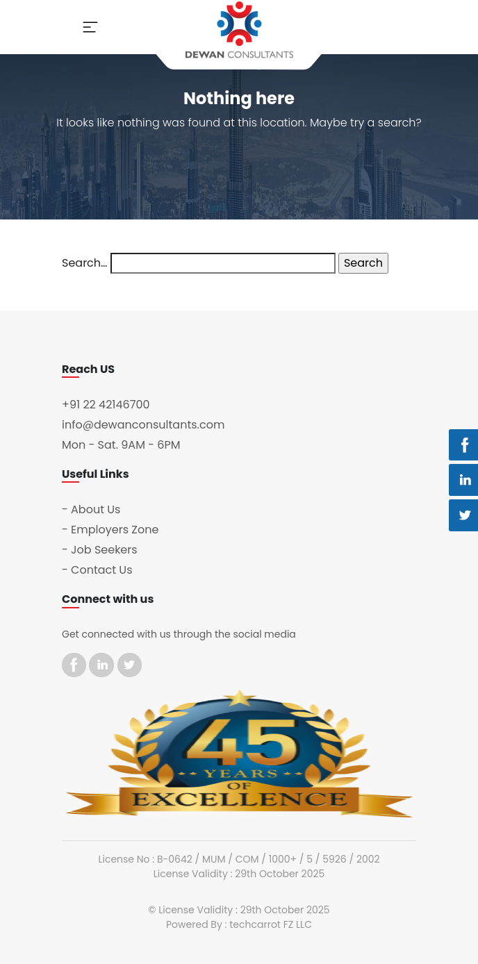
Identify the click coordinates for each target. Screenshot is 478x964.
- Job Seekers (100, 550)
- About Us (91, 509)
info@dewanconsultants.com (143, 425)
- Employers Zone (110, 530)
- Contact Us (97, 570)
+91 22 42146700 (106, 405)
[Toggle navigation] (90, 27)
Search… (84, 263)
